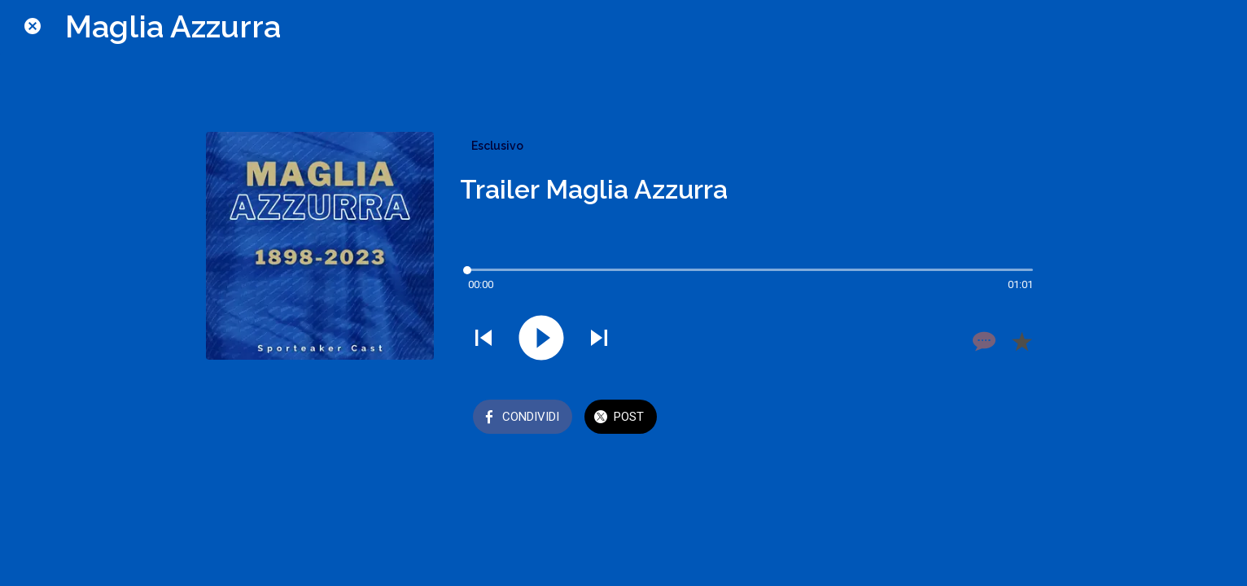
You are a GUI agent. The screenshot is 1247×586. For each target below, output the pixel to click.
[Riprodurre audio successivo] (599, 339)
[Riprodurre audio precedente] (483, 339)
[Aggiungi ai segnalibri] (1021, 341)
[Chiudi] (32, 26)
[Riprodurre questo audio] (541, 339)
